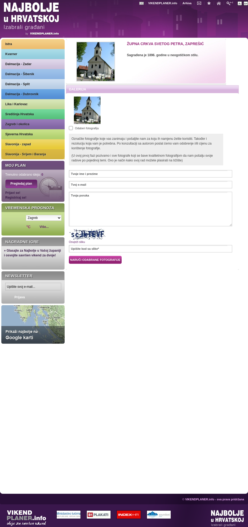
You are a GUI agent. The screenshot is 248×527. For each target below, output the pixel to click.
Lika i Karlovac (16, 104)
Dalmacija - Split (17, 84)
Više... (44, 227)
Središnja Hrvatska (19, 114)
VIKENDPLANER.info (162, 3)
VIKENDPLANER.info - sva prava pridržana (214, 499)
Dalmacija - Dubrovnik (22, 94)
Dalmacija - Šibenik (19, 74)
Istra (8, 44)
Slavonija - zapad (18, 144)
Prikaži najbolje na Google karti (33, 324)
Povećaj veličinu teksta (246, 3)
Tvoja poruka (150, 209)
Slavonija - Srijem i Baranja (25, 154)
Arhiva (187, 3)
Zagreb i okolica (17, 124)
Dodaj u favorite (210, 3)
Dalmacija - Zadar (18, 64)
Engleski (142, 3)
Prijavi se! (12, 193)
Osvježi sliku (77, 241)
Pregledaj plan (21, 183)
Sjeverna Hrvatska (19, 134)
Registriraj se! (15, 197)
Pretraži (231, 3)
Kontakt (200, 3)
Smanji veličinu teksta (239, 3)
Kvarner (11, 54)
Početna (220, 3)
